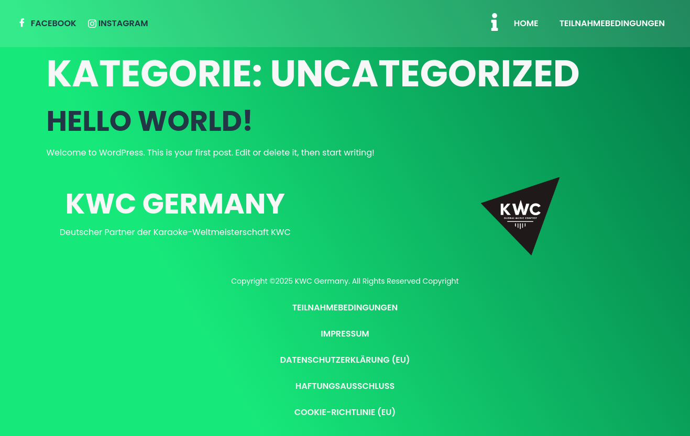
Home (526, 23)
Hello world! (150, 121)
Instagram (118, 23)
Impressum (345, 334)
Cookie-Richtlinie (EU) (345, 412)
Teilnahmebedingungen (612, 23)
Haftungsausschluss (345, 386)
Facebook (47, 23)
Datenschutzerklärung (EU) (345, 360)
